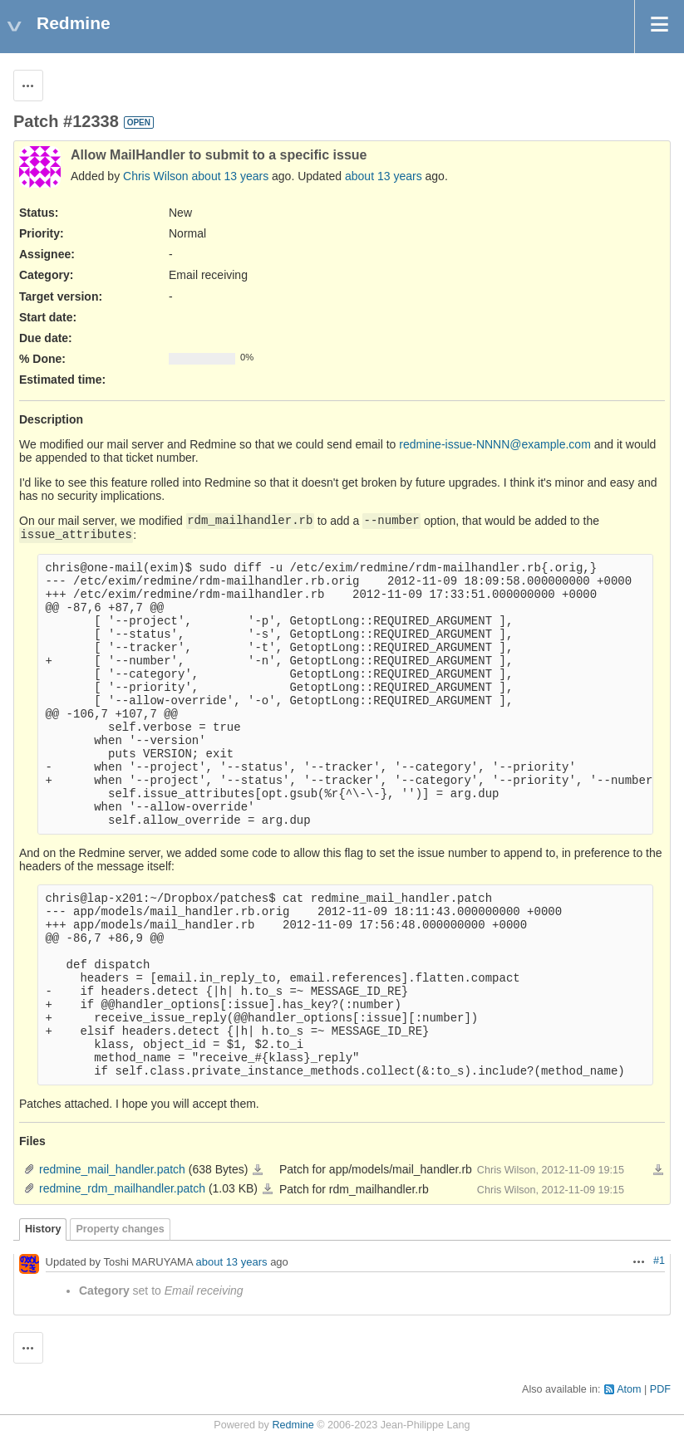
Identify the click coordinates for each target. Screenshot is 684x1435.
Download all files (658, 1170)
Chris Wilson (156, 176)
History (43, 1229)
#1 (659, 1260)
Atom (629, 1389)
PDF (660, 1389)
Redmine (292, 1425)
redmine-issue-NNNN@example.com (495, 444)
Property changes (120, 1229)
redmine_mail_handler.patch (112, 1169)
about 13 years (230, 176)
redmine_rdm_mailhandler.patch (122, 1188)
